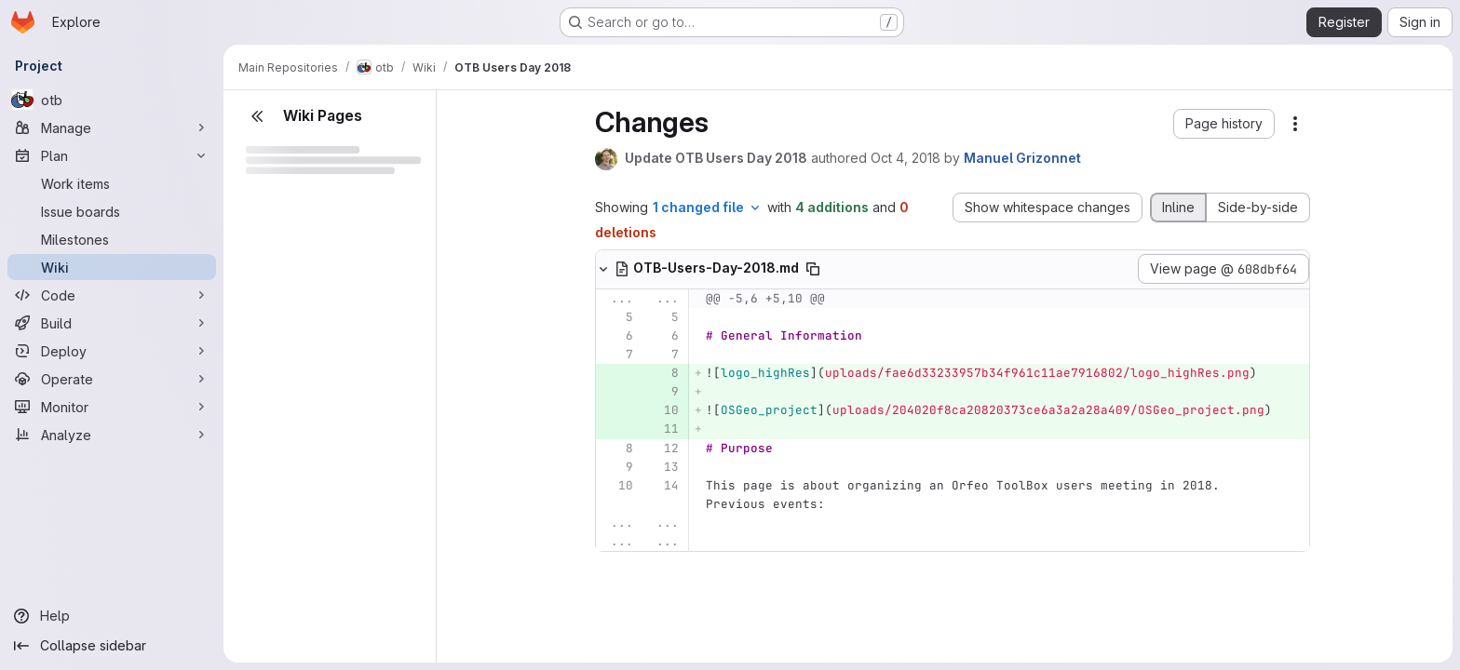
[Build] (111, 323)
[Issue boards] (111, 211)
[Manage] (111, 127)
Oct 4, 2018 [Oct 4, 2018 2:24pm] (905, 158)
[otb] (111, 100)
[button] (1224, 124)
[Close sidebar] (257, 116)
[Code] (111, 295)
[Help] (111, 616)
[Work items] (111, 183)
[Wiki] (111, 267)
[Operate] (111, 379)
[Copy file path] (813, 269)
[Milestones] (111, 239)
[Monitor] (111, 407)
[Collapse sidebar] (111, 646)
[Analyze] (111, 435)
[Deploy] (111, 351)
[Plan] (111, 155)
